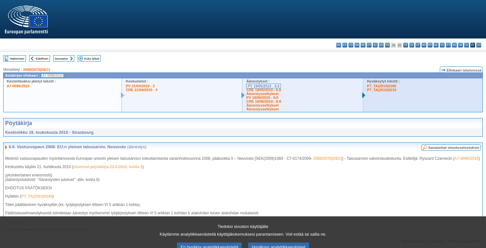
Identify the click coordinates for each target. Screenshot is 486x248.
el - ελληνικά (375, 45)
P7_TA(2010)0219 (381, 90)
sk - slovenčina (460, 45)
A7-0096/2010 (18, 86)
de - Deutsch (363, 45)
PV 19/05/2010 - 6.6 (263, 86)
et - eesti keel (369, 45)
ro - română (454, 45)
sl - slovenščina (466, 45)
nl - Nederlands (436, 45)
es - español (344, 45)
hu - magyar (424, 45)
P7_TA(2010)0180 (381, 86)
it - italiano (405, 45)
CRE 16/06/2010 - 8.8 (263, 101)
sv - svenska (478, 45)
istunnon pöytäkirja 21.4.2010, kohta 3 (107, 167)
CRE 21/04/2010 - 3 (141, 90)
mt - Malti (430, 45)
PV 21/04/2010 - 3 (140, 86)
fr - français (387, 45)
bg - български (338, 45)
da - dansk (357, 45)
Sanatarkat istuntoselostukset (453, 148)
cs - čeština (350, 45)
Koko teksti (91, 58)
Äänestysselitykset (262, 94)
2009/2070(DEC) (36, 70)
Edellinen (42, 58)
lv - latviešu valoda (411, 45)
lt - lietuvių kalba (417, 45)
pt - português (448, 45)
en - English (381, 45)
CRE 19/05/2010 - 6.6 (263, 90)
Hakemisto (17, 58)
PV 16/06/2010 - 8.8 (262, 97)
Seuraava (61, 58)
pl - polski (442, 45)
